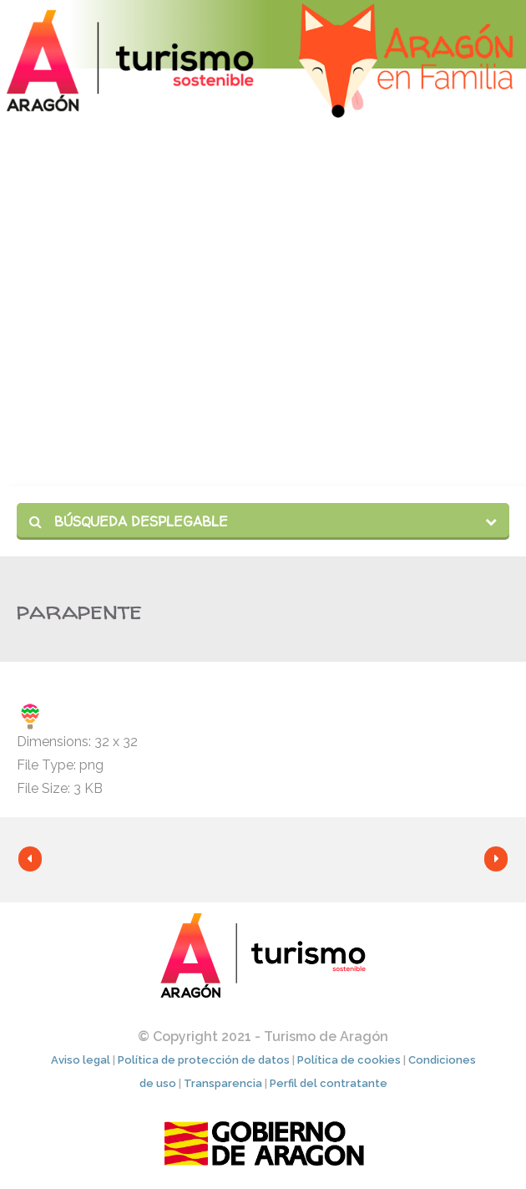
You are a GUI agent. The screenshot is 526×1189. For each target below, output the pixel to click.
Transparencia (223, 1083)
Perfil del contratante (328, 1083)
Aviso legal (80, 1060)
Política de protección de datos (204, 1060)
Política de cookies (349, 1060)
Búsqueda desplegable (128, 521)
